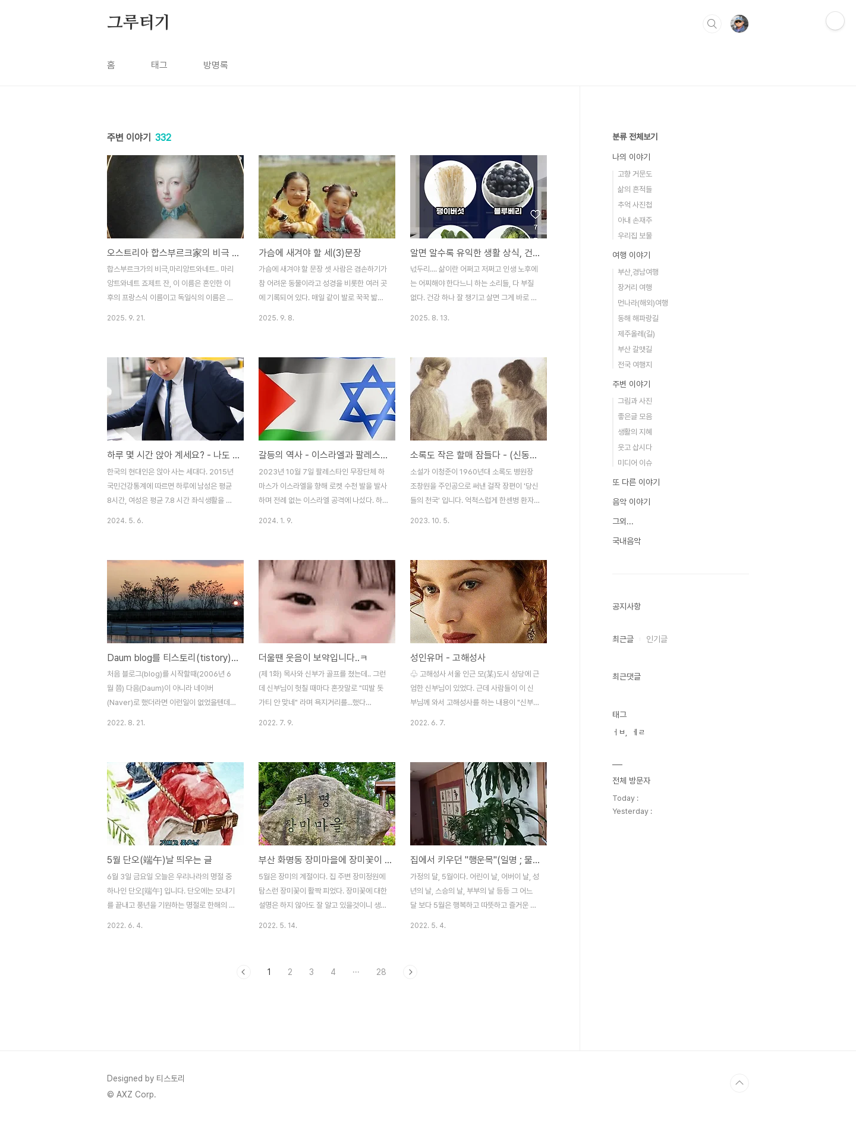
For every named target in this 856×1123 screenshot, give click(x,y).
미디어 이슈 (635, 462)
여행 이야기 (631, 255)
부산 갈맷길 (635, 349)
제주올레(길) (636, 333)
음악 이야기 (631, 502)
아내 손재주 (635, 220)
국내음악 (626, 541)
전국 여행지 (635, 364)
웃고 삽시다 (635, 447)
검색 (712, 24)
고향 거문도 (635, 173)
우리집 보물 (635, 235)
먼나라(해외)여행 (643, 302)
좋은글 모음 (635, 416)
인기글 (657, 639)
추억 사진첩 (635, 204)
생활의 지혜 (635, 431)
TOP (739, 1083)
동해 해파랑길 (638, 318)
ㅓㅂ (618, 732)
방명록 (215, 65)
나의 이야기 (631, 157)
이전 (244, 972)
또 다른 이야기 (636, 482)
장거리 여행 (635, 287)
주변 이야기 (631, 384)
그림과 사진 (635, 401)
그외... (623, 521)
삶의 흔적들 (635, 189)
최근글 (623, 639)
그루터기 (139, 23)
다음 (410, 972)
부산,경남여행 (638, 272)
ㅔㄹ (638, 732)
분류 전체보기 (634, 136)
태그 (159, 65)
